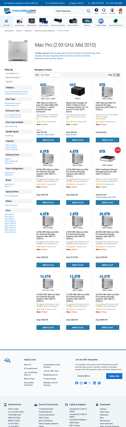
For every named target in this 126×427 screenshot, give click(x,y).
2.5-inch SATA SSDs (16, 412)
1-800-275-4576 (96, 3)
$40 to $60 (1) (9, 217)
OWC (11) (8, 186)
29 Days (104, 124)
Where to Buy (29, 379)
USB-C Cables (74, 426)
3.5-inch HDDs (13, 424)
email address (84, 376)
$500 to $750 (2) (10, 230)
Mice (102, 418)
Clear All (8, 82)
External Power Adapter (12, 77)
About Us (27, 365)
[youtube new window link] (85, 383)
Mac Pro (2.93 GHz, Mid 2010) (45, 30)
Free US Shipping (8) (11, 196)
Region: (77, 3)
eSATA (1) (8, 159)
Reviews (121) (111, 122)
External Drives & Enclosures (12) (16, 94)
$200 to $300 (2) (10, 223)
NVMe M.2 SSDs (14, 418)
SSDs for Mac (13, 409)
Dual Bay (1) (9, 175)
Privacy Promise (50, 379)
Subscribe (114, 376)
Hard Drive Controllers (82, 56)
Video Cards (104, 412)
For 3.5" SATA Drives (11, 73)
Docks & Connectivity (48, 404)
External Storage (88, 53)
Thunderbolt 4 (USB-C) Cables (78, 415)
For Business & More (55, 3)
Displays (103, 409)
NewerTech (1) (9, 184)
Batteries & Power (66, 56)
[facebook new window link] (76, 383)
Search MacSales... (64, 11)
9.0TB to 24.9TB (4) (11, 149)
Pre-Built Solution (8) (11, 105)
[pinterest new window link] (99, 383)
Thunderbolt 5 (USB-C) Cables (78, 410)
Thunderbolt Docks (46, 409)
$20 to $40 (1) (9, 215)
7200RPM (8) (9, 136)
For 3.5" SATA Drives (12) (13, 115)
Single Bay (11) (10, 173)
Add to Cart (48, 140)
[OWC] (20, 11)
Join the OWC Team (51, 371)
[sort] (52, 75)
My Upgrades (9, 30)
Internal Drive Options (73, 53)
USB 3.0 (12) (9, 163)
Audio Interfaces (106, 424)
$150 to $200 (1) (10, 221)
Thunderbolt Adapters (78, 420)
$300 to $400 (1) (10, 225)
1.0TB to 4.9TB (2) (11, 145)
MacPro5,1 (28, 30)
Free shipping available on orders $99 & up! (21, 3)
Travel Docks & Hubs (46, 415)
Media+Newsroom (51, 375)
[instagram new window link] (81, 383)
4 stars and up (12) (11, 205)
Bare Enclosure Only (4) (13, 103)
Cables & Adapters (77, 404)
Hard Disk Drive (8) (11, 126)
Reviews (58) (51, 122)
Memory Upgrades (57, 53)
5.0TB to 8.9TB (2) (11, 147)
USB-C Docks (44, 418)
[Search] (88, 11)
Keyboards (104, 415)
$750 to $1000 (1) (11, 232)
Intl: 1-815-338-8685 (114, 3)
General (60, 58)
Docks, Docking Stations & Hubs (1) (16, 92)
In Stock (45, 124)
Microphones (105, 421)
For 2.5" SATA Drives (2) (12, 117)
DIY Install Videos (30, 368)
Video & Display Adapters (48, 424)
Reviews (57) (111, 184)
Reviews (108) (81, 122)
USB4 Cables (74, 423)
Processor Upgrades (51, 56)
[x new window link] (90, 383)
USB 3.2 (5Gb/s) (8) (11, 161)
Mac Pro (19, 30)
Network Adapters (46, 421)
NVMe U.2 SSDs (14, 421)
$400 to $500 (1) (10, 228)
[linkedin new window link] (94, 383)
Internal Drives (14, 404)
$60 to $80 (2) (9, 219)
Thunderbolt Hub (45, 412)
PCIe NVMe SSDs (14, 415)
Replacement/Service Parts (45, 58)
